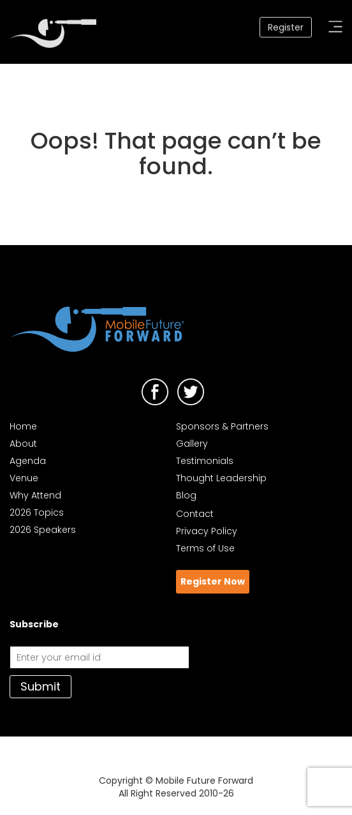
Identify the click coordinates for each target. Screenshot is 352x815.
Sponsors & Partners (222, 426)
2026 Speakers (43, 529)
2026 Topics (37, 512)
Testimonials (204, 460)
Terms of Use (205, 548)
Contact (195, 513)
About (23, 443)
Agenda (28, 460)
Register (286, 26)
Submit (40, 686)
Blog (186, 495)
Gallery (192, 443)
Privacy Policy (206, 531)
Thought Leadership (221, 478)
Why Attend (35, 495)
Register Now (212, 581)
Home (23, 426)
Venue (24, 478)
